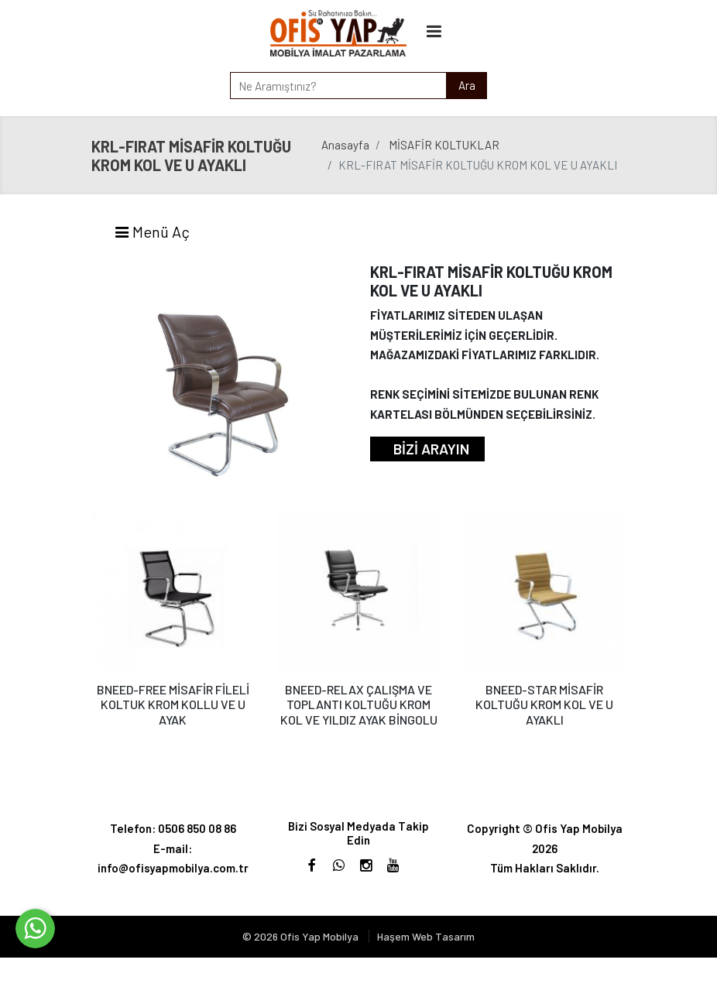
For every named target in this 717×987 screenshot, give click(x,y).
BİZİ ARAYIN (431, 449)
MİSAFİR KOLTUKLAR (444, 145)
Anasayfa (345, 145)
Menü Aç (152, 231)
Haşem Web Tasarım (426, 936)
